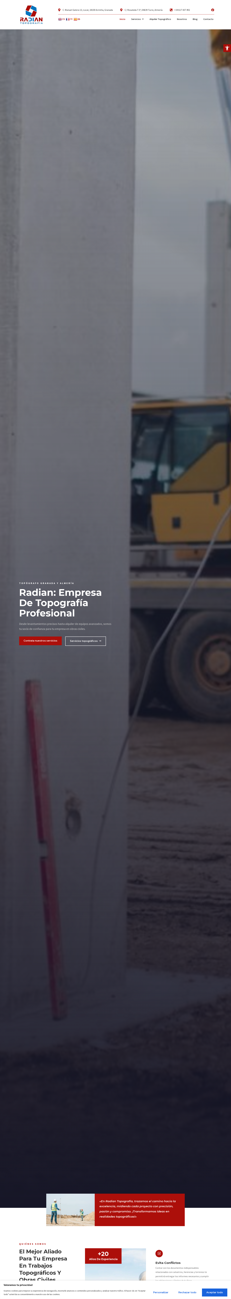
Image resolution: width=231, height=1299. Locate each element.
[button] (227, 48)
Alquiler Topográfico (160, 19)
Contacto (208, 19)
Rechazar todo (187, 1292)
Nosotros (182, 19)
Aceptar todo (214, 1292)
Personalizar (160, 1292)
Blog (195, 19)
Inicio (122, 19)
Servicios (137, 19)
